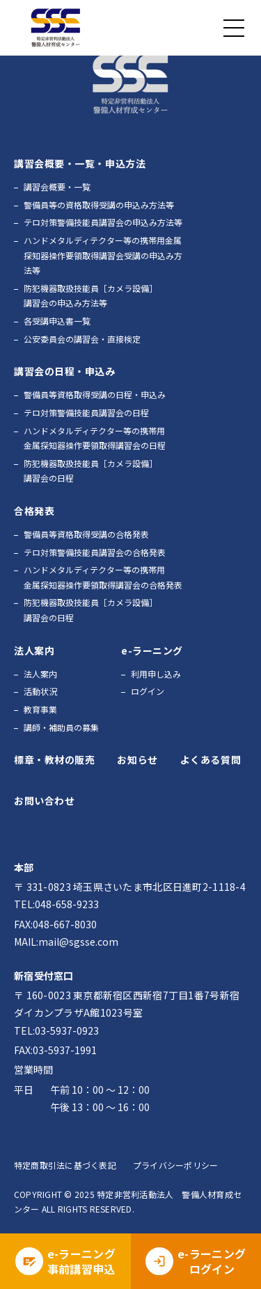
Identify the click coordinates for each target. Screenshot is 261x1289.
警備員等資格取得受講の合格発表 (86, 534)
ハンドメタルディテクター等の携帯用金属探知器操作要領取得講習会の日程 (95, 438)
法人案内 (40, 674)
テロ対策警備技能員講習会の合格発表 (95, 552)
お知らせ (137, 759)
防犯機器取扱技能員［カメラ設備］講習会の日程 (90, 470)
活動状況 (40, 691)
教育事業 (40, 709)
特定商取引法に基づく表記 (65, 1165)
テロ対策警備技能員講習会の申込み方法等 (103, 222)
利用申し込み (156, 674)
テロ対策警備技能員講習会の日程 (86, 412)
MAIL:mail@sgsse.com (66, 942)
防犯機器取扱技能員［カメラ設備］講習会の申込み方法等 (90, 295)
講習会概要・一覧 (57, 186)
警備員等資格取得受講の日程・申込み (95, 394)
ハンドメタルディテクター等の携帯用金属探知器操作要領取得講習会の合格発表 (103, 577)
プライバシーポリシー (175, 1165)
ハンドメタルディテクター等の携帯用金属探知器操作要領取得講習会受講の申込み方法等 (103, 255)
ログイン (147, 691)
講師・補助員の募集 (61, 727)
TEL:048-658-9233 (56, 904)
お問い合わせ (44, 800)
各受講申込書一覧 (57, 321)
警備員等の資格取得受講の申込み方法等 (99, 205)
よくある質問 (210, 759)
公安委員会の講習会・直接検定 (82, 339)
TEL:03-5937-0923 (56, 1030)
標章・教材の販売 (54, 759)
